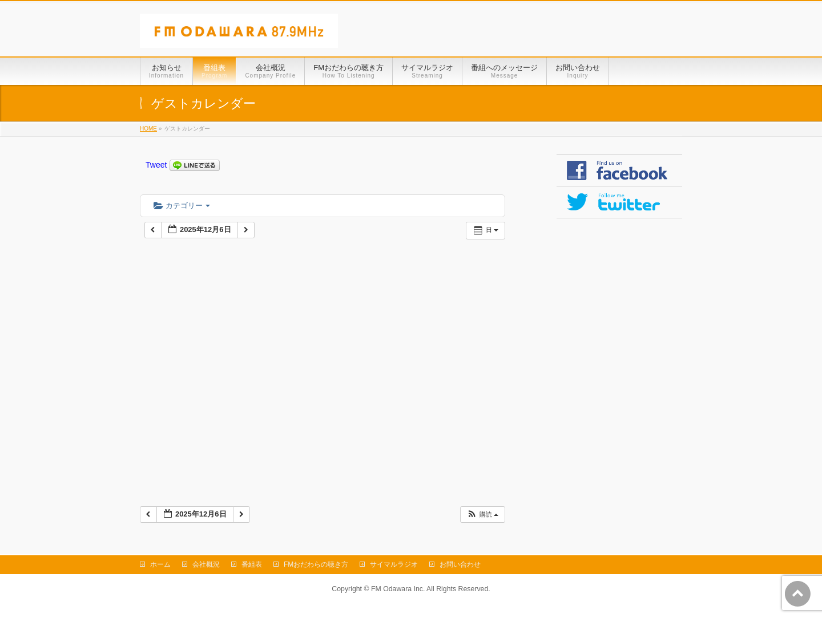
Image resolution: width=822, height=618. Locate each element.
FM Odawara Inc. (398, 589)
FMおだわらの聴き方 (316, 564)
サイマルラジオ (394, 564)
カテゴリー (182, 205)
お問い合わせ (460, 564)
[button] (482, 514)
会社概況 (206, 564)
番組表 (251, 564)
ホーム (160, 564)
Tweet (156, 164)
